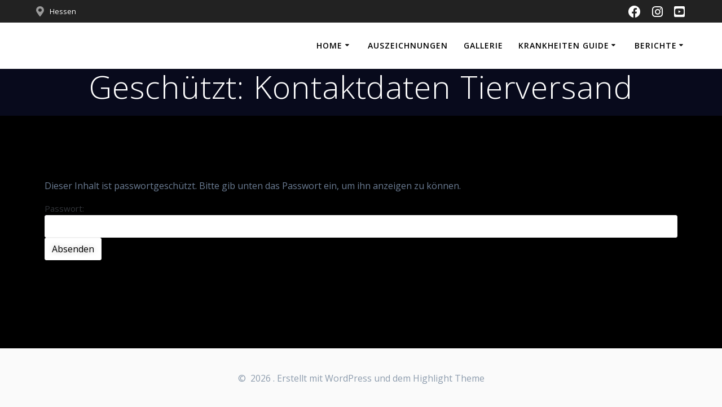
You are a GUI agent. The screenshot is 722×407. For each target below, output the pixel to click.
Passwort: (361, 220)
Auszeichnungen (408, 45)
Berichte (656, 45)
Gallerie (483, 45)
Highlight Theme (449, 378)
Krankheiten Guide (563, 45)
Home (329, 45)
